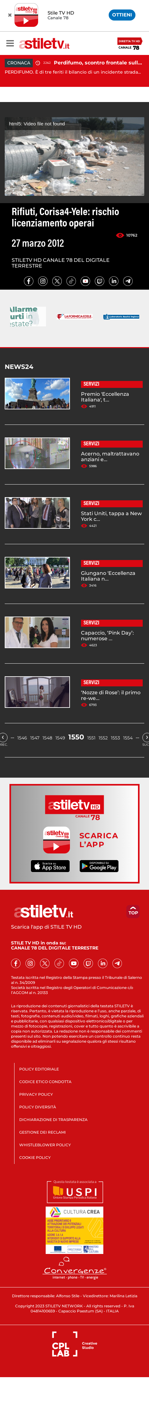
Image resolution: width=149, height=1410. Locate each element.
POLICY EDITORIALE (39, 1069)
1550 (76, 737)
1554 (128, 738)
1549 (60, 738)
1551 (91, 738)
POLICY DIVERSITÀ (37, 1107)
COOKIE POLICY (35, 1157)
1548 (47, 738)
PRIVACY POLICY (36, 1094)
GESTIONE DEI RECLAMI (42, 1132)
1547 (34, 738)
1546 (22, 738)
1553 (115, 738)
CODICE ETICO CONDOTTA (45, 1081)
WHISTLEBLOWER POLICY (45, 1144)
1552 (103, 738)
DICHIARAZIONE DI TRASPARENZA (53, 1119)
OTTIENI (122, 15)
